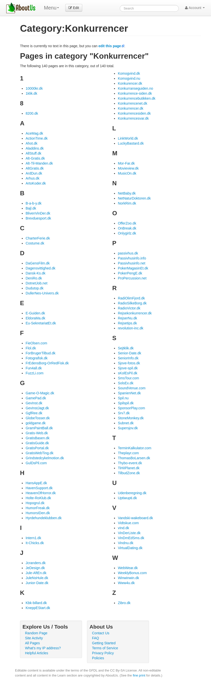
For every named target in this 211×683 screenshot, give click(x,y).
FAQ (95, 638)
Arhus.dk (32, 178)
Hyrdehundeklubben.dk (44, 518)
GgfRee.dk (34, 413)
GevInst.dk (34, 403)
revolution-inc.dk (130, 328)
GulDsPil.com (36, 463)
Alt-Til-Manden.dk (39, 163)
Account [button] (195, 8)
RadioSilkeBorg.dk (132, 303)
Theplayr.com (128, 453)
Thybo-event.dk (130, 463)
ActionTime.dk (37, 138)
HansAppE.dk (36, 483)
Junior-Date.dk (37, 583)
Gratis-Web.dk (37, 433)
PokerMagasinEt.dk (133, 268)
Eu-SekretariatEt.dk (41, 323)
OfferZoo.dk (127, 223)
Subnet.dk (126, 423)
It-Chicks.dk (35, 543)
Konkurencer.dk (130, 83)
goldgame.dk (36, 423)
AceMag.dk (34, 133)
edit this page (109, 46)
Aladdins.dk (35, 148)
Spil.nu (123, 398)
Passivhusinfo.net (131, 263)
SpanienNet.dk (129, 393)
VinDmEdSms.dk (131, 538)
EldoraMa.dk (35, 318)
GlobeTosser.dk (38, 418)
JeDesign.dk (35, 568)
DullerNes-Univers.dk (42, 293)
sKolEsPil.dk (127, 373)
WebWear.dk (128, 568)
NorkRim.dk (127, 203)
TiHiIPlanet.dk (129, 468)
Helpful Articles (36, 653)
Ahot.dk (31, 143)
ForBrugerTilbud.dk (40, 353)
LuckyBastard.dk (131, 143)
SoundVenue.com (132, 388)
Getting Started (104, 643)
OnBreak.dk (127, 228)
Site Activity (34, 638)
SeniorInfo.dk (128, 358)
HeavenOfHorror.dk (41, 493)
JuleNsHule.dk (37, 578)
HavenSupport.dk (39, 488)
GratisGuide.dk (37, 443)
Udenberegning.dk (132, 493)
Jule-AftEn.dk (36, 573)
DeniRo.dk (34, 278)
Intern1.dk (33, 538)
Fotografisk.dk (37, 358)
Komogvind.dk (129, 73)
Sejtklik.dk (126, 348)
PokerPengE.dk (130, 273)
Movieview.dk (128, 168)
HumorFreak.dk (38, 508)
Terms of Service (105, 648)
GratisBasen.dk (38, 438)
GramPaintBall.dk (39, 428)
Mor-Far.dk (126, 163)
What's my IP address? (43, 648)
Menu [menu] (51, 7)
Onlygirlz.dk (127, 233)
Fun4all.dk (34, 368)
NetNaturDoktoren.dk (134, 198)
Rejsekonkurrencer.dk (135, 313)
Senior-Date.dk (129, 353)
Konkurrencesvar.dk (133, 118)
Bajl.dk (31, 208)
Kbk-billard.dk (36, 603)
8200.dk (32, 113)
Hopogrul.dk (35, 503)
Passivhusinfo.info (132, 258)
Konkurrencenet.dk (132, 103)
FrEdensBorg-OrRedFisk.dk (47, 363)
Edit (73, 8)
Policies (98, 658)
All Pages (32, 643)
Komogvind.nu (129, 78)
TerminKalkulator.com (134, 448)
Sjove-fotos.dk (129, 363)
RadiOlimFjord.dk (131, 298)
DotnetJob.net (36, 283)
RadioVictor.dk (129, 308)
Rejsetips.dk (127, 323)
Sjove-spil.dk (128, 368)
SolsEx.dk (125, 383)
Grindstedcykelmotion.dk (45, 458)
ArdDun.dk (34, 173)
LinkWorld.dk (128, 138)
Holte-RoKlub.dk (38, 498)
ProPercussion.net (132, 278)
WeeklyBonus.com (132, 573)
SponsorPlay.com (131, 408)
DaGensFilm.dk (38, 263)
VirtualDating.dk (130, 548)
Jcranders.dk (36, 563)
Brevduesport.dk (38, 218)
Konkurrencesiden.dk (134, 113)
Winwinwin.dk (128, 578)
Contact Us (100, 633)
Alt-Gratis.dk (35, 158)
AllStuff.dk (33, 153)
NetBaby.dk (127, 193)
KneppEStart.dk (38, 608)
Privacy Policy (103, 653)
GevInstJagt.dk (37, 408)
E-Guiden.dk (35, 313)
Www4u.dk (126, 583)
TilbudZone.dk (129, 473)
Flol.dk (31, 348)
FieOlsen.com (36, 343)
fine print (139, 675)
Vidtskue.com (128, 523)
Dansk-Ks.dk (35, 273)
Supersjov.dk (128, 428)
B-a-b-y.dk (34, 203)
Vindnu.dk (125, 543)
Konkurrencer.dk (130, 108)
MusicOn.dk (127, 173)
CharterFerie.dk (38, 238)
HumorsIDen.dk (38, 513)
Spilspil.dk (126, 403)
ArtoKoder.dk (36, 183)
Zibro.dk (124, 603)
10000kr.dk (34, 88)
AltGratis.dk (35, 168)
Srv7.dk (124, 413)
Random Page (36, 633)
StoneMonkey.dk (131, 418)
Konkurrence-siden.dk (135, 93)
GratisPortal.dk (37, 448)
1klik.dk (31, 93)
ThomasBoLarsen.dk (134, 458)
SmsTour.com (128, 378)
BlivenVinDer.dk (38, 213)
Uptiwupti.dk (127, 498)
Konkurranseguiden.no (135, 88)
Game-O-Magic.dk (40, 393)
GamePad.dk (36, 398)
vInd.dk (123, 528)
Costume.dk (35, 243)
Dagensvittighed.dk (40, 268)
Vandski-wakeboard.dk (135, 518)
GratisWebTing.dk (39, 453)
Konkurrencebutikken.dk (136, 98)
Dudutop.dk (35, 288)
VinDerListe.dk (129, 533)
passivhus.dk (128, 253)
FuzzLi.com (35, 373)
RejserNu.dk (127, 318)
